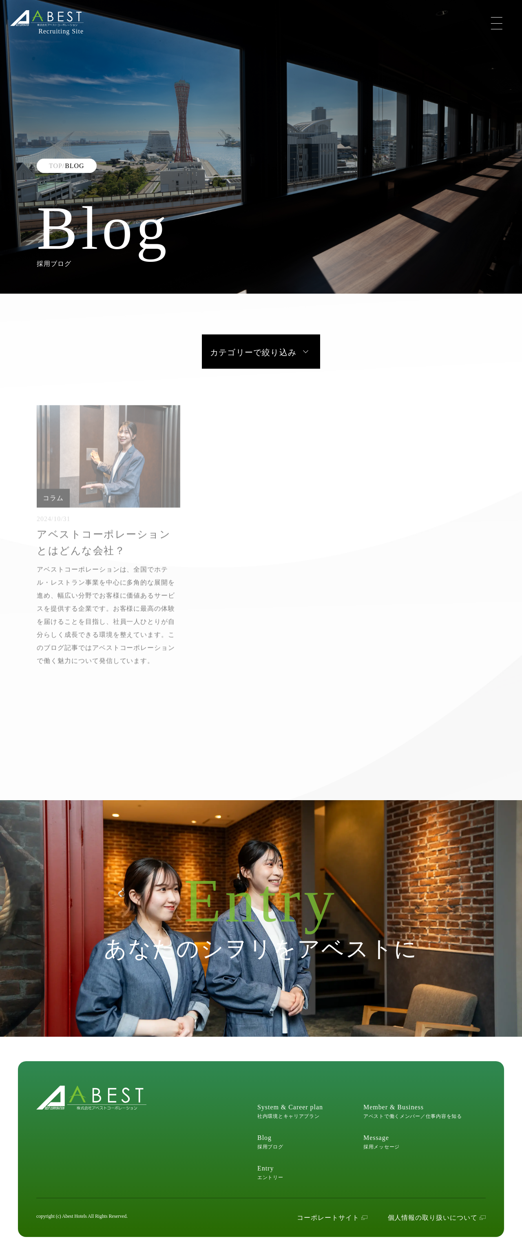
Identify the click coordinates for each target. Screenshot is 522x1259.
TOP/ (56, 165)
